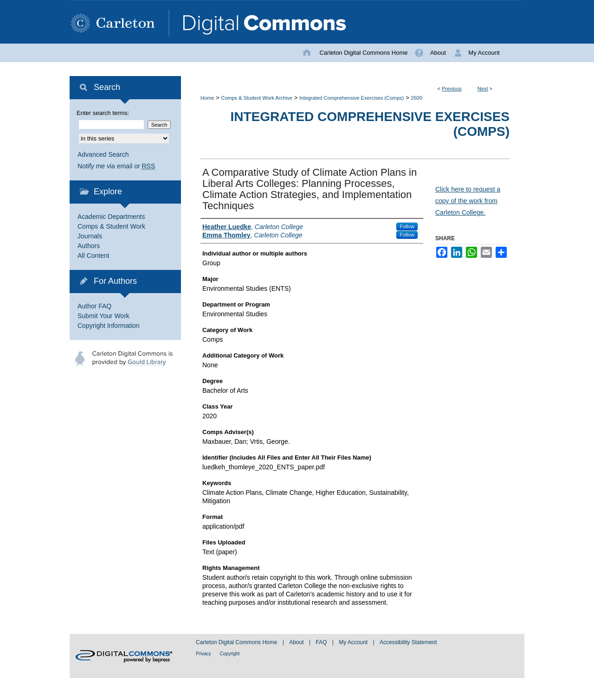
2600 (416, 98)
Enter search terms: (103, 112)
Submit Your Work (103, 316)
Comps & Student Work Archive (256, 98)
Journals (89, 236)
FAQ (322, 642)
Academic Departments (111, 216)
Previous (452, 88)
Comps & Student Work (111, 226)
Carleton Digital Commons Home (237, 642)
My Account (354, 642)
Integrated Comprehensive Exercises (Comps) (351, 98)
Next (483, 88)
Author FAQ (94, 306)
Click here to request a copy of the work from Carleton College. (467, 200)
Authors (88, 245)
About (297, 642)
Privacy (204, 653)
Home (207, 98)
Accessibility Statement (408, 642)
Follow (407, 226)
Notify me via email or (116, 166)
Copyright (230, 653)
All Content (93, 255)
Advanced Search (103, 154)
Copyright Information (108, 325)
